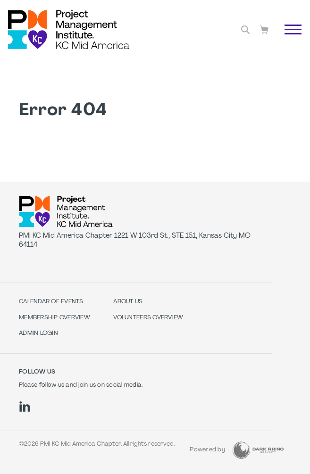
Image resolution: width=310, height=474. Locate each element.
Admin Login (38, 333)
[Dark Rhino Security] (258, 450)
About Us (127, 302)
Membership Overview (54, 318)
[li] (25, 406)
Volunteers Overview (148, 318)
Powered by (207, 450)
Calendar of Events (51, 302)
